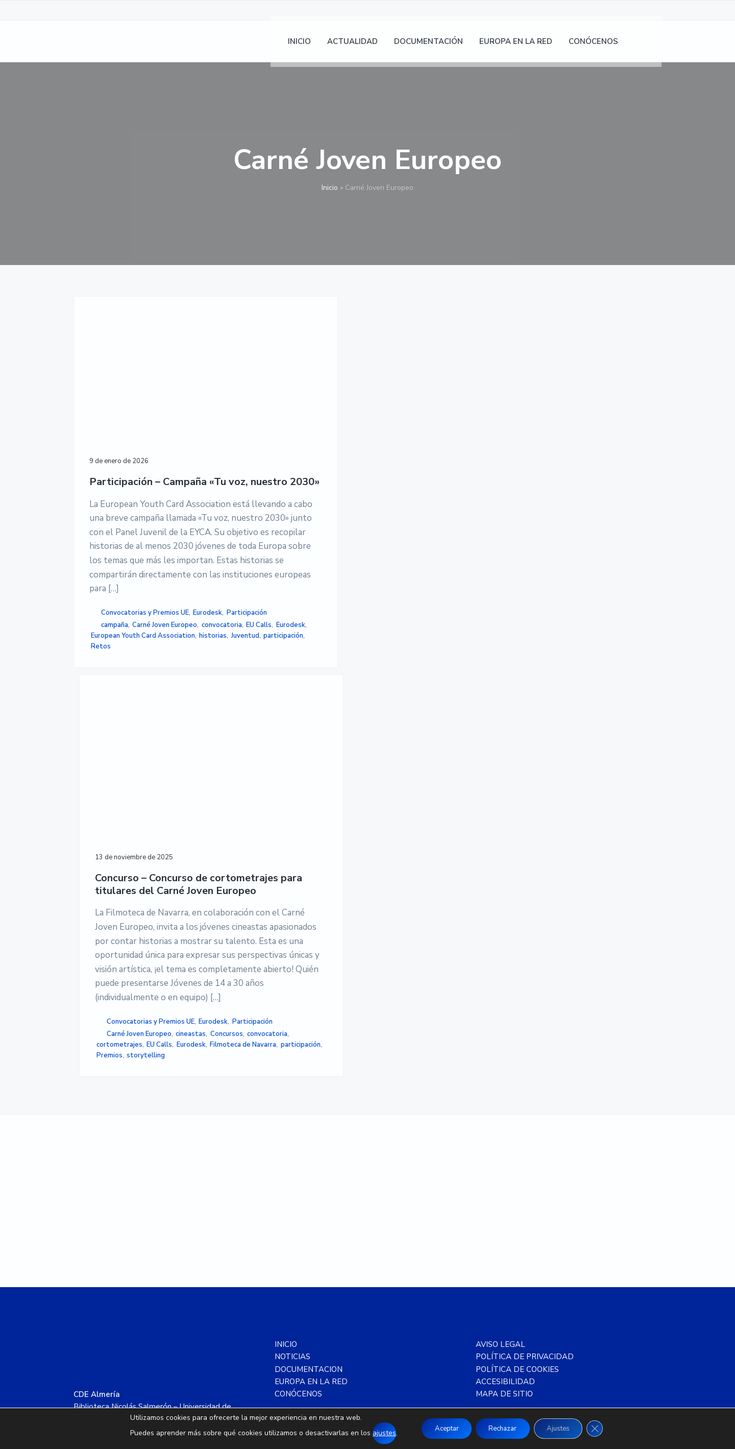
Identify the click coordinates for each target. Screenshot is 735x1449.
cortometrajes (300, 816)
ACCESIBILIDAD (505, 1192)
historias (107, 807)
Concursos (283, 805)
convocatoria (111, 764)
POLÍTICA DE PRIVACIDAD (525, 1167)
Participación (147, 731)
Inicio (330, 187)
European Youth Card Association (123, 792)
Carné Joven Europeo (123, 754)
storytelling (252, 859)
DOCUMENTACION (308, 1179)
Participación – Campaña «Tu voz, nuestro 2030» (132, 422)
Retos (145, 819)
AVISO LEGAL (500, 1154)
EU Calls (148, 764)
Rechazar (501, 1428)
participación (111, 819)
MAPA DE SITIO (504, 1204)
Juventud (140, 807)
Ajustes (564, 1428)
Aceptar (439, 1428)
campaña (114, 743)
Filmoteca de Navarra (266, 837)
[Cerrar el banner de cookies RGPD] (605, 1428)
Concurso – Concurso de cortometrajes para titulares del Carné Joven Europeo (281, 437)
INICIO (286, 1154)
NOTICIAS (292, 1167)
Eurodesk (108, 731)
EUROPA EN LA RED (311, 1192)
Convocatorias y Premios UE (145, 721)
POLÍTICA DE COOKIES (517, 1179)
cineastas (248, 805)
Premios (290, 848)
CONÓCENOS (298, 1204)
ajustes (373, 1433)
